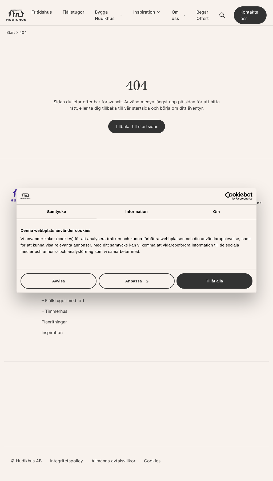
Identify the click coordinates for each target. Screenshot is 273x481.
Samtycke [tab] (56, 211)
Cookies (152, 460)
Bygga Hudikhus (105, 15)
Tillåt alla (214, 281)
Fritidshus (41, 12)
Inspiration (144, 12)
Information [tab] (136, 211)
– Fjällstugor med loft (63, 300)
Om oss (175, 15)
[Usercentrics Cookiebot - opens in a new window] (229, 196)
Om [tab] (216, 211)
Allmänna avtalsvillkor (113, 460)
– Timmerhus (54, 311)
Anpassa (136, 281)
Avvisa (58, 281)
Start (10, 32)
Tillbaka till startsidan (136, 126)
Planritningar (54, 321)
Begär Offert (202, 15)
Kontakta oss (249, 15)
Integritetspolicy (66, 460)
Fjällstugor (73, 12)
